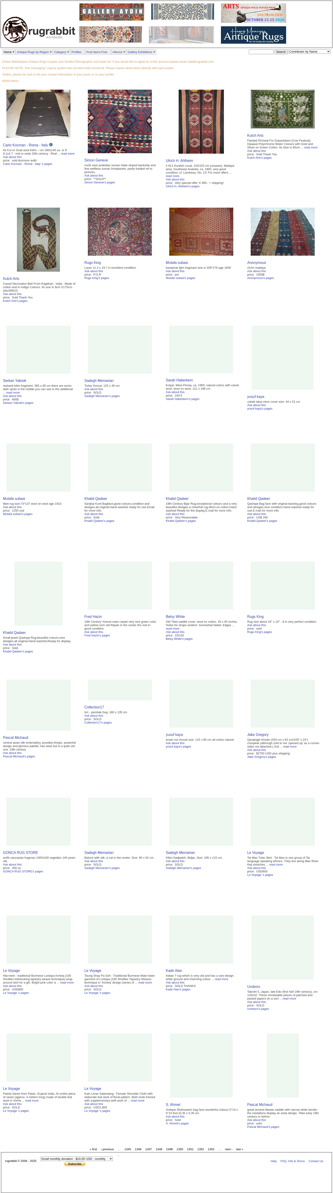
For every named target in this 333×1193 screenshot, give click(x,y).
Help (274, 1161)
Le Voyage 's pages (260, 875)
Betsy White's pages (179, 639)
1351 (190, 1149)
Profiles (76, 52)
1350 (180, 1149)
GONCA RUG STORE (20, 853)
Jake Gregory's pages (261, 757)
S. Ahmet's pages (177, 1123)
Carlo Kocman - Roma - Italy (26, 145)
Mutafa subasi (177, 263)
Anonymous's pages (260, 278)
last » (239, 1149)
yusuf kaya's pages (259, 408)
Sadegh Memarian (98, 381)
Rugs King (92, 263)
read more (68, 153)
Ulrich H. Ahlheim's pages (183, 186)
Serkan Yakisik (14, 381)
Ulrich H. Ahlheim (179, 161)
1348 (159, 1149)
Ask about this (12, 157)
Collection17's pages (98, 722)
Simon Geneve (96, 160)
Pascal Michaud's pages (19, 756)
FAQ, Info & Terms (293, 1161)
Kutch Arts (255, 135)
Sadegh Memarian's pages (102, 396)
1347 (148, 1149)
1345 (127, 1149)
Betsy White (175, 617)
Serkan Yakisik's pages (18, 403)
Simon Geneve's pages (99, 182)
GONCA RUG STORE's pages (23, 871)
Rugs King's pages (96, 278)
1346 (138, 1149)
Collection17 (94, 707)
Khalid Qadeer (95, 499)
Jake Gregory (258, 735)
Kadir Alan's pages (178, 989)
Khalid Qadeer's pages (99, 521)
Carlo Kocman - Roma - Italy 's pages (27, 164)
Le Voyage (255, 853)
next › (229, 1149)
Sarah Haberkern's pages (182, 399)
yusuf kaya (255, 397)
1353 (211, 1149)
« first (93, 1149)
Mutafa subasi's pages (180, 278)
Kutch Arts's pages (259, 157)
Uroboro (253, 987)
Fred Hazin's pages (97, 635)
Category (60, 52)
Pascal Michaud (15, 738)
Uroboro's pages (258, 1009)
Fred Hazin (93, 617)
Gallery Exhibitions (140, 52)
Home (8, 52)
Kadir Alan (174, 971)
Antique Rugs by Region (33, 52)
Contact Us (316, 1161)
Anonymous (256, 263)
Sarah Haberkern (179, 380)
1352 (200, 1149)
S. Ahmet (173, 1105)
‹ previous (107, 1149)
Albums (117, 52)
